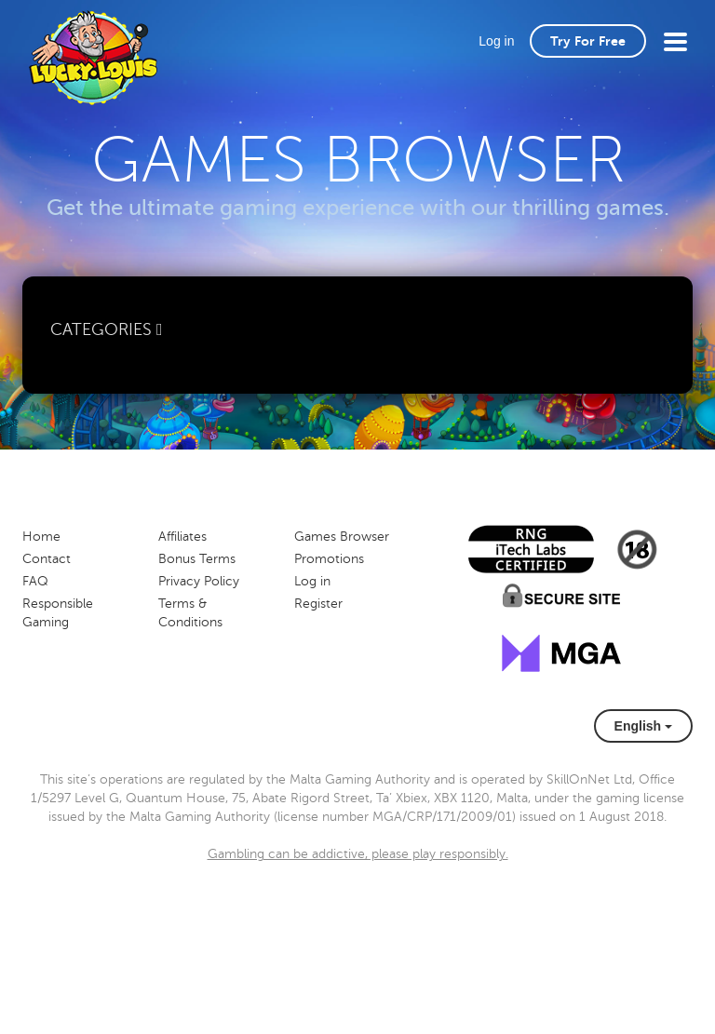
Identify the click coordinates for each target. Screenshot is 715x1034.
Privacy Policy (198, 581)
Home (41, 537)
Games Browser (341, 537)
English (643, 725)
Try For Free (588, 41)
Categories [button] (106, 329)
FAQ (35, 581)
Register (318, 604)
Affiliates (182, 537)
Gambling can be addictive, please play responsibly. (358, 854)
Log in (496, 41)
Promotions (329, 559)
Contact (46, 559)
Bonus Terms (197, 559)
